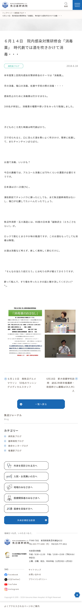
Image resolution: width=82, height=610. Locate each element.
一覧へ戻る (41, 404)
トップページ (7, 13)
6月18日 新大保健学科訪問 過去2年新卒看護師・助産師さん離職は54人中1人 (60, 384)
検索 (66, 5)
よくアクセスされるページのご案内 (22, 606)
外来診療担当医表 (32, 520)
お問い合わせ (35, 574)
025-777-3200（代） (41, 544)
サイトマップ (35, 569)
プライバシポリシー (38, 579)
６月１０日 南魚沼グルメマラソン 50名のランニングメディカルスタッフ (22, 382)
